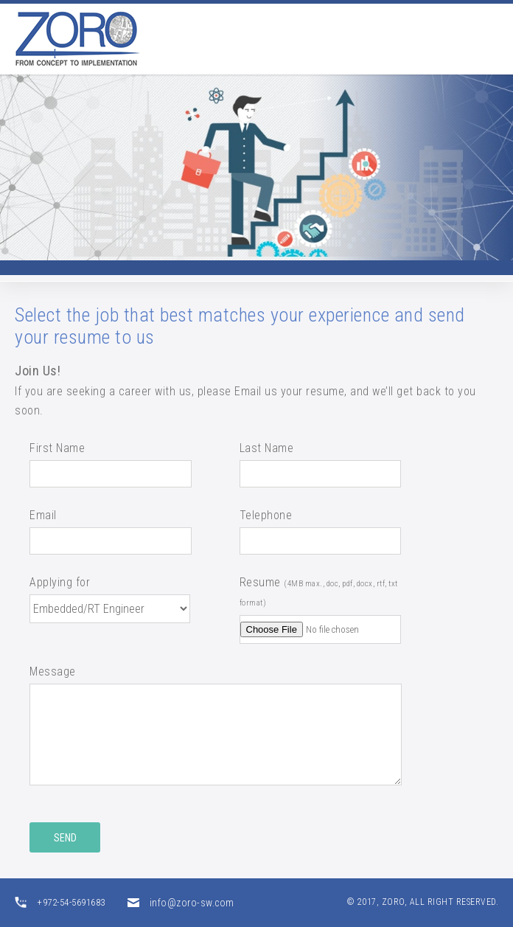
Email (43, 515)
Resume (319, 591)
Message (52, 671)
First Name (57, 448)
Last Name (267, 448)
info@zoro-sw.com (192, 903)
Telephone (266, 515)
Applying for (59, 582)
